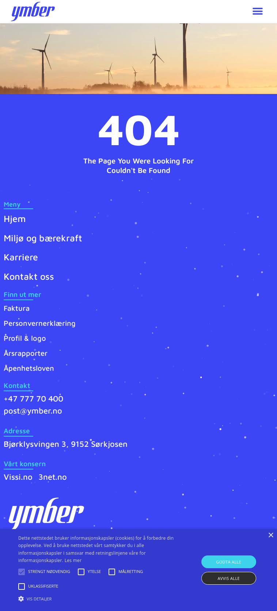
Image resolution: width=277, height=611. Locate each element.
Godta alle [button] (228, 562)
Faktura (17, 308)
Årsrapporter (26, 353)
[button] (258, 11)
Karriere (21, 257)
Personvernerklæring (40, 323)
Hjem (15, 218)
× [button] (270, 535)
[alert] (138, 570)
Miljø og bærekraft (43, 238)
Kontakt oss (29, 276)
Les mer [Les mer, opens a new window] (73, 560)
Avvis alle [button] (228, 578)
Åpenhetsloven (29, 368)
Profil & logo (25, 338)
